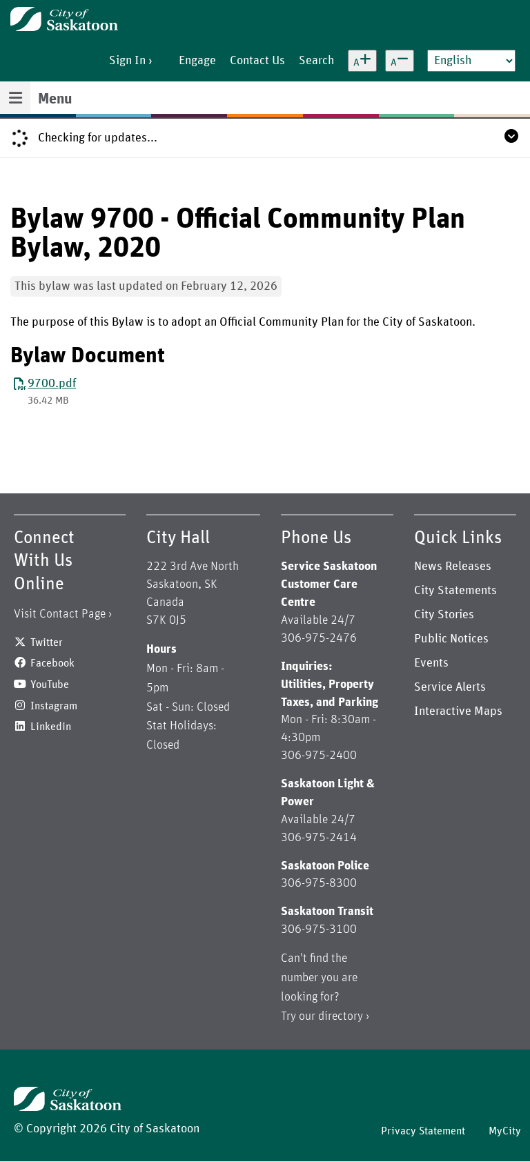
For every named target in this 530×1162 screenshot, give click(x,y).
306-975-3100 (319, 929)
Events (431, 663)
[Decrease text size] (399, 61)
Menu (55, 99)
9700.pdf (52, 383)
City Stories (444, 615)
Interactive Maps (458, 711)
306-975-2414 (319, 837)
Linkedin (50, 726)
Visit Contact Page (60, 614)
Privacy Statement (423, 1130)
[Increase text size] (362, 61)
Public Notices (451, 639)
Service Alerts (450, 687)
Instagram (53, 705)
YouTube (49, 684)
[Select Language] (471, 61)
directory (340, 1016)
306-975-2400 (319, 755)
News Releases (452, 566)
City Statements (455, 590)
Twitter (46, 642)
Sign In (127, 61)
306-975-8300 (319, 883)
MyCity (505, 1130)
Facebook (52, 663)
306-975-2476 (319, 638)
